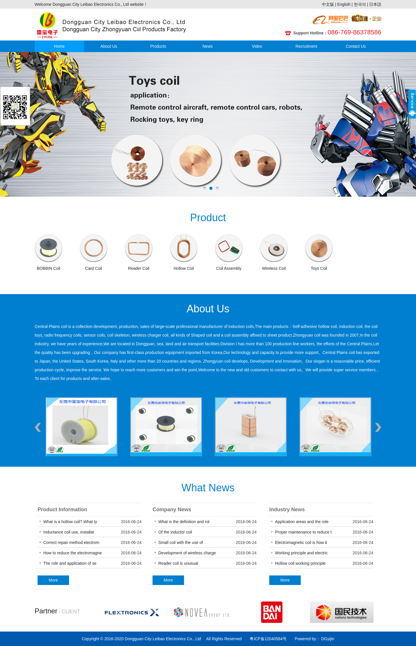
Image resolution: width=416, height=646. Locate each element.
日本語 (375, 4)
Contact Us (356, 46)
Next (378, 427)
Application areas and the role (301, 521)
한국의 (360, 4)
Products (158, 46)
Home (59, 46)
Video (257, 46)
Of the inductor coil (175, 532)
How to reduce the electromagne (72, 553)
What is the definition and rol (183, 521)
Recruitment (306, 46)
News (208, 46)
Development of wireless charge (187, 553)
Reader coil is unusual (178, 563)
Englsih (343, 4)
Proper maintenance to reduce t (303, 532)
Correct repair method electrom (71, 542)
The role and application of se (69, 563)
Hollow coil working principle (301, 563)
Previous (38, 427)
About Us (109, 46)
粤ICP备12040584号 (268, 638)
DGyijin (327, 638)
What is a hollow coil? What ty (70, 521)
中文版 (328, 4)
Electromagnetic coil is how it (301, 542)
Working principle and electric (301, 553)
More (53, 580)
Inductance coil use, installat (68, 532)
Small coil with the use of (180, 542)
